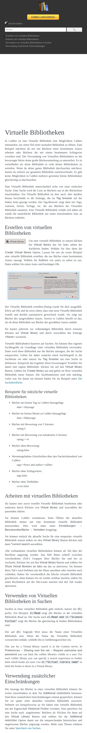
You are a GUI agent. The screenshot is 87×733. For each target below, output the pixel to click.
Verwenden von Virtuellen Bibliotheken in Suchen (28, 42)
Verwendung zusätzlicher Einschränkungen (25, 46)
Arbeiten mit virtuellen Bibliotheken (22, 39)
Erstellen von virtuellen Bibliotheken (22, 36)
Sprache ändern (13, 23)
